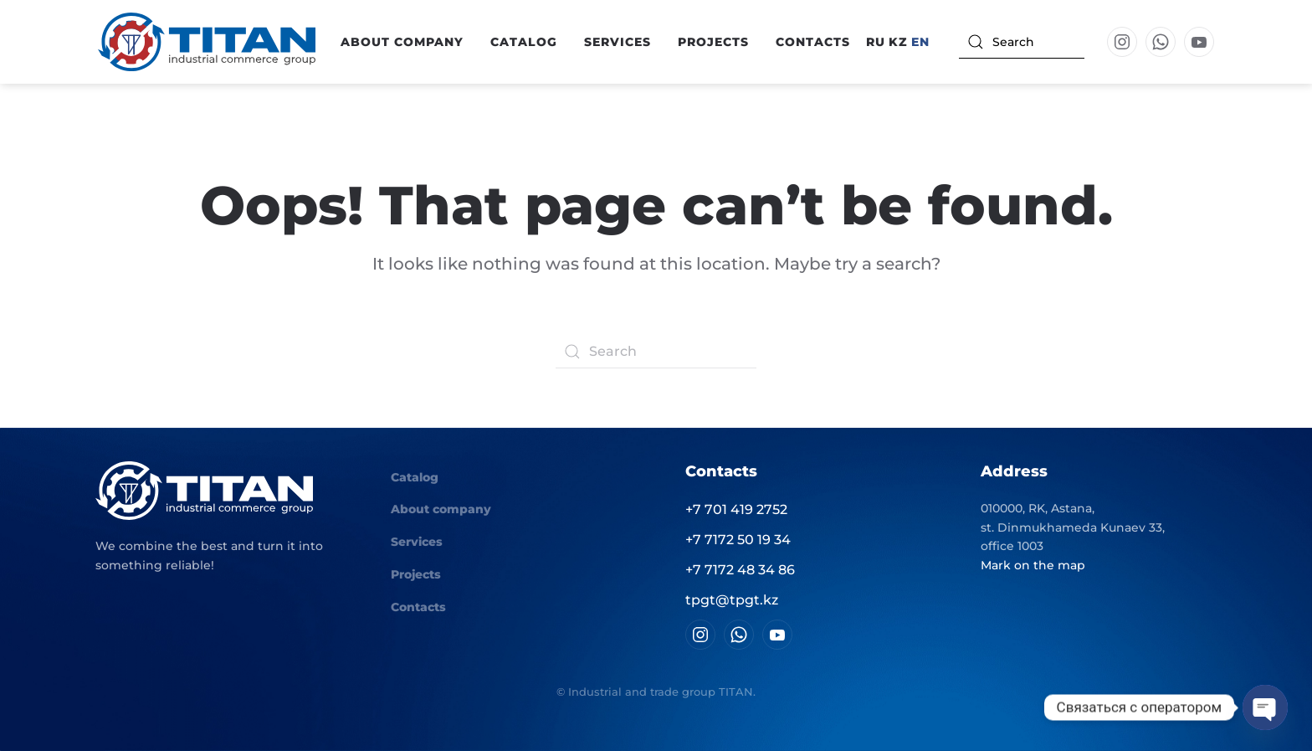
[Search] (1021, 42)
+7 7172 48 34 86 (740, 570)
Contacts (813, 41)
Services (617, 41)
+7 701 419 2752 (736, 509)
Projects (713, 41)
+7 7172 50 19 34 (738, 540)
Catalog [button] (523, 41)
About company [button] (402, 41)
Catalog (414, 477)
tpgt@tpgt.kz (731, 600)
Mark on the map (1033, 565)
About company (441, 509)
